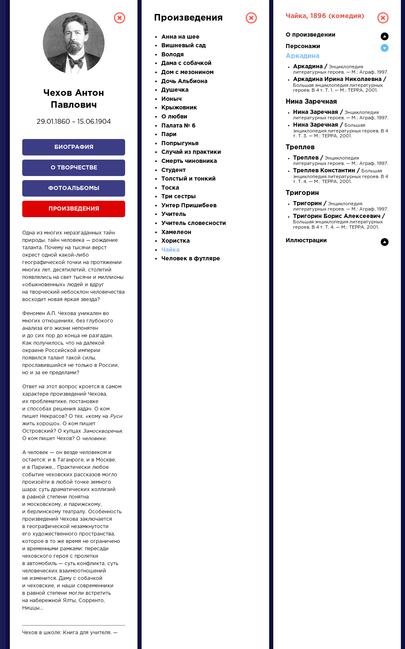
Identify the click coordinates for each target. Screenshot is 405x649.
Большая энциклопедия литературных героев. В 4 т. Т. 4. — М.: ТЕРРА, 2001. (340, 176)
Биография (73, 147)
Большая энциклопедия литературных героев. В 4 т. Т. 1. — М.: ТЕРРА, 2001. (339, 85)
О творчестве (74, 167)
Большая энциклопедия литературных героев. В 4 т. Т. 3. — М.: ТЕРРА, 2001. (340, 130)
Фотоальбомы (73, 188)
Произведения (74, 208)
